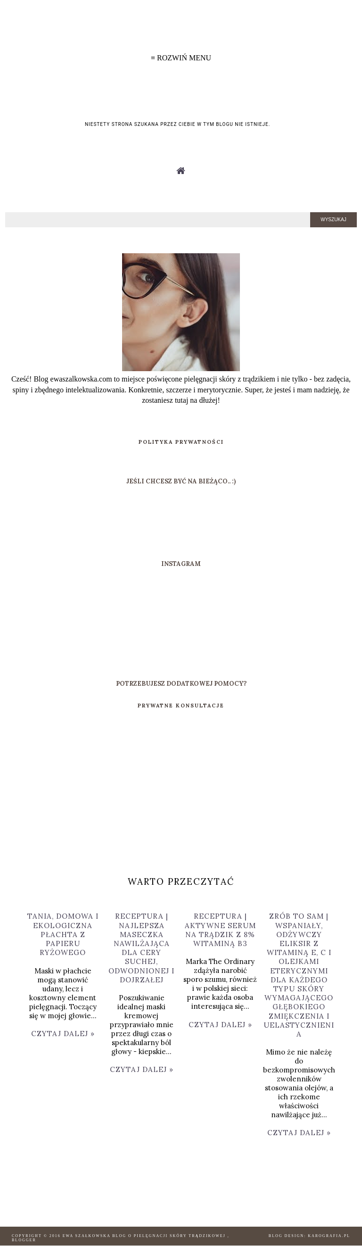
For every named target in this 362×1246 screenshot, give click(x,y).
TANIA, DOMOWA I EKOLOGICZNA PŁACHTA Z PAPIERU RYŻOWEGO (63, 934)
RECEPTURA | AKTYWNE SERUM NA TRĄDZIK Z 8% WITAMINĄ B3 (220, 930)
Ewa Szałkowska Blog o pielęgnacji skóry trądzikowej (145, 1236)
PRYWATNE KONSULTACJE (181, 705)
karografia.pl (329, 1236)
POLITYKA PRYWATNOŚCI (181, 442)
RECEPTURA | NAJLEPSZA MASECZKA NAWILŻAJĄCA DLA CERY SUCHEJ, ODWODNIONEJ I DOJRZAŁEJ (141, 948)
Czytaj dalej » (63, 1033)
